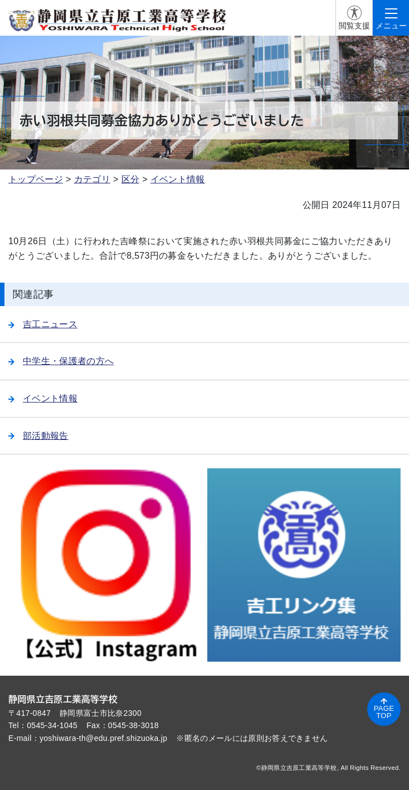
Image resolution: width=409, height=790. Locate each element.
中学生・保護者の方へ (61, 361)
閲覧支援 (354, 25)
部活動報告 (38, 435)
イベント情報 (177, 179)
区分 (130, 179)
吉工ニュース (42, 324)
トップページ (35, 179)
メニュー (391, 25)
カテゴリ (92, 179)
